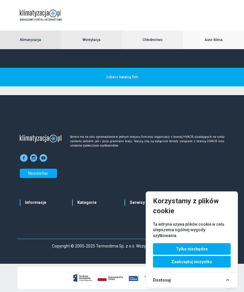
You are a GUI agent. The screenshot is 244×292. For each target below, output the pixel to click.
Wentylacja (91, 40)
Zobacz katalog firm (122, 77)
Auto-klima (213, 40)
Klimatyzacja (30, 40)
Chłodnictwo (153, 40)
